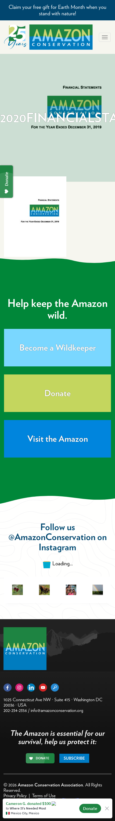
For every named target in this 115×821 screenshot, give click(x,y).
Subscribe (74, 758)
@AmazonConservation (51, 536)
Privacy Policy (15, 795)
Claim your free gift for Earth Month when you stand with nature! (57, 10)
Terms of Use (44, 795)
